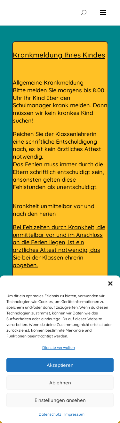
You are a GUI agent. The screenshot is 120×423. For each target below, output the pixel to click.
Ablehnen (60, 383)
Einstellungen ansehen (60, 400)
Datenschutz (50, 414)
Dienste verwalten (58, 347)
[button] (110, 283)
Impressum (74, 414)
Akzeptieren (60, 365)
